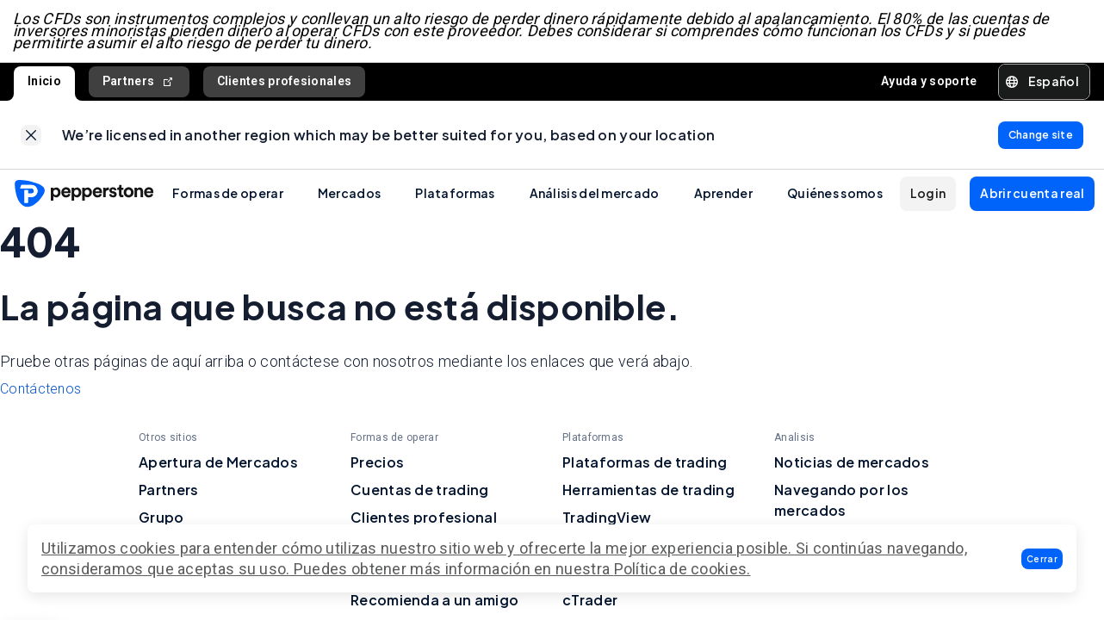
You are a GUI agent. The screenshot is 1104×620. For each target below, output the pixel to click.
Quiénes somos (835, 195)
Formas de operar (227, 195)
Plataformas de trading (645, 465)
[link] (31, 137)
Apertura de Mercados (218, 465)
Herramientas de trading (648, 492)
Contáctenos (40, 391)
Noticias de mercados (851, 465)
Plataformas (454, 195)
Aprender (723, 195)
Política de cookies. (682, 569)
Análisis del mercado (595, 195)
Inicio (44, 83)
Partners (139, 83)
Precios (377, 465)
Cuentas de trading (419, 492)
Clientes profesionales (284, 83)
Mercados (349, 195)
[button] (1042, 559)
